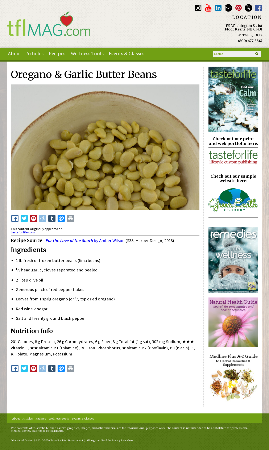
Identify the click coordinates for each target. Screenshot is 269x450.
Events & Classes (126, 54)
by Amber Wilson (85, 240)
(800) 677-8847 (250, 41)
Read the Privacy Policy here (117, 440)
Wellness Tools (87, 54)
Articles (35, 54)
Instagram (198, 8)
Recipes (57, 54)
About (14, 54)
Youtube (208, 8)
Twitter (248, 8)
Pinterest (238, 8)
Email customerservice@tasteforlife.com (228, 8)
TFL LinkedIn (218, 8)
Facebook (258, 8)
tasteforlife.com (23, 232)
